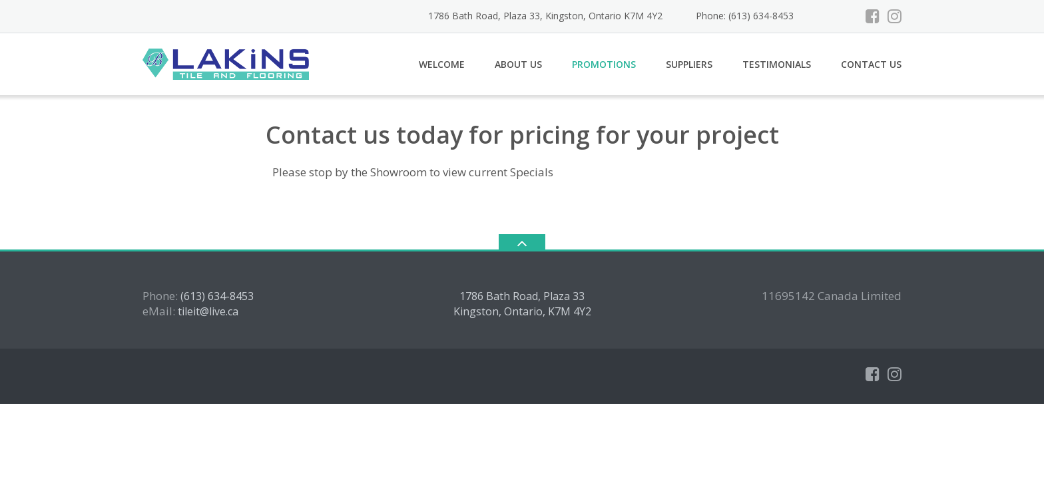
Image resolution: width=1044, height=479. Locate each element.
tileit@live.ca (208, 311)
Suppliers (689, 64)
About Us (518, 64)
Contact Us (871, 64)
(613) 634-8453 (217, 296)
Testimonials (776, 64)
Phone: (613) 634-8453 (745, 15)
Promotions (604, 64)
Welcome (442, 64)
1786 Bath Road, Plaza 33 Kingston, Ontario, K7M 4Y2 (522, 304)
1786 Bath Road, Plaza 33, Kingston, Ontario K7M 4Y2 (545, 15)
